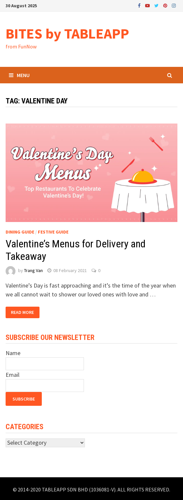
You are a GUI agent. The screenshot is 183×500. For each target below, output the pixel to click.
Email (12, 374)
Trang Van (33, 270)
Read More (22, 313)
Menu (19, 75)
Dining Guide (20, 232)
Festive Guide (53, 232)
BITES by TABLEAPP (67, 33)
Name (13, 353)
